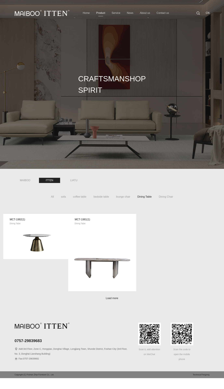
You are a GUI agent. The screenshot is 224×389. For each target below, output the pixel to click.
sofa (63, 196)
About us (145, 13)
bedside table (101, 196)
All (52, 196)
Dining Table (144, 196)
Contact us (163, 13)
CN (207, 13)
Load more (112, 309)
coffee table (79, 196)
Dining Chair (166, 196)
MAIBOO (25, 180)
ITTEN (49, 180)
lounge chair (123, 196)
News (130, 13)
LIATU (73, 180)
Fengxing (205, 385)
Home (86, 13)
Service (116, 13)
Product (100, 13)
